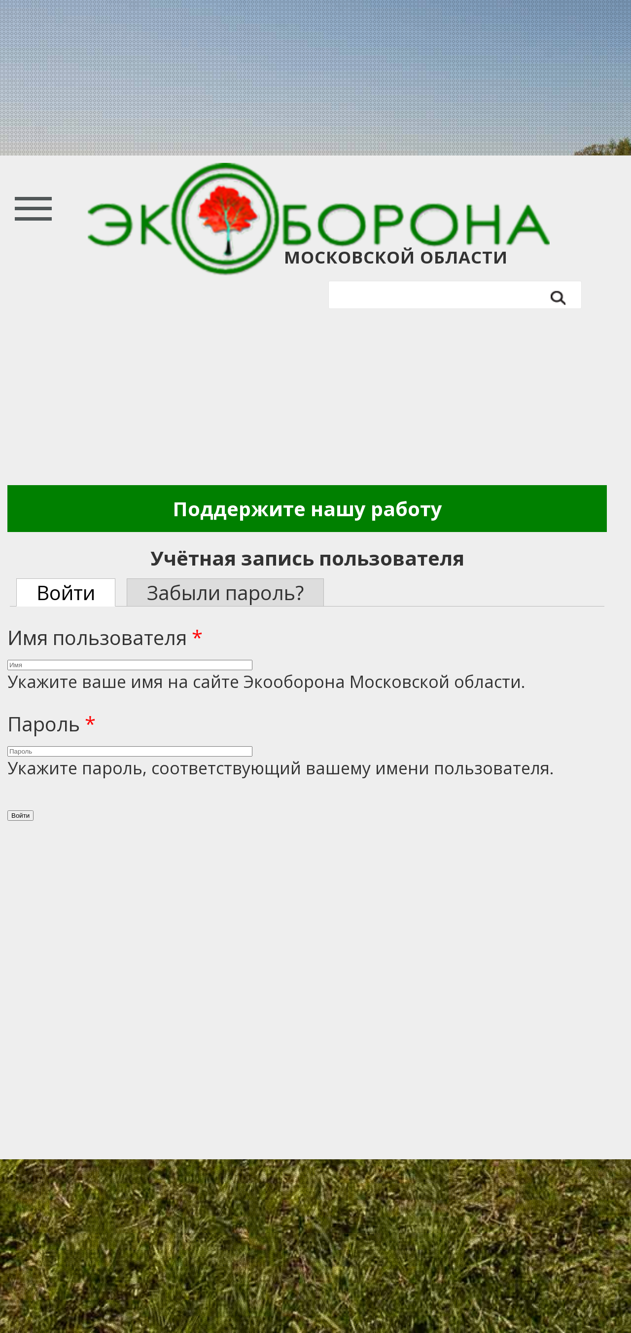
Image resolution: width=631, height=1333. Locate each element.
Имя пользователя (105, 637)
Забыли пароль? (225, 592)
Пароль (51, 724)
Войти (75, 592)
